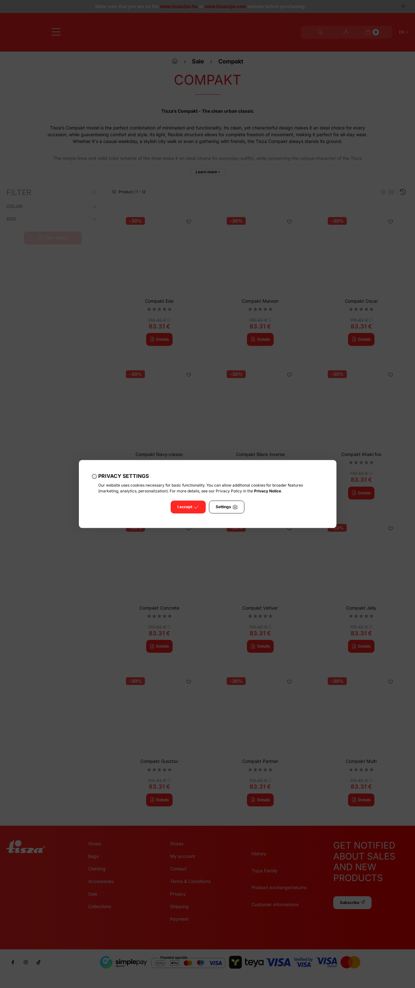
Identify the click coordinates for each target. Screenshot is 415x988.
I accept (188, 507)
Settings (227, 507)
